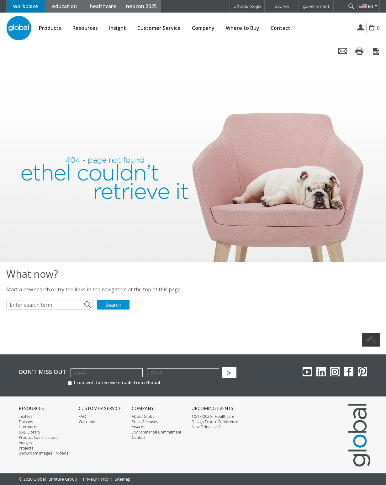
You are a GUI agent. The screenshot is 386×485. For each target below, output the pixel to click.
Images (25, 442)
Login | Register (361, 28)
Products (50, 28)
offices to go (247, 6)
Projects (26, 448)
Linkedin (321, 371)
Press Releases (145, 421)
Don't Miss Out (42, 371)
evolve (282, 6)
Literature (27, 426)
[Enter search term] (49, 305)
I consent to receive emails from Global (114, 382)
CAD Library (29, 432)
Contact (280, 27)
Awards (138, 426)
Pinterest (362, 371)
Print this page (359, 51)
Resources (85, 28)
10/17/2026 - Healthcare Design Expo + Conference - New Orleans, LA (216, 422)
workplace (25, 6)
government (316, 6)
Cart (373, 32)
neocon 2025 (141, 6)
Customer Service (159, 28)
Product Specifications (38, 437)
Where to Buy (242, 28)
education (64, 6)
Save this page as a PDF (376, 51)
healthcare (103, 6)
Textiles (25, 416)
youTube (307, 371)
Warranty (87, 421)
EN (370, 6)
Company (203, 28)
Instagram (335, 371)
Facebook (348, 371)
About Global (144, 416)
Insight (117, 27)
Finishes (26, 421)
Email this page (342, 51)
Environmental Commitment (156, 432)
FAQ (82, 416)
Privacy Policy (96, 479)
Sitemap (122, 479)
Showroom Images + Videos (43, 453)
